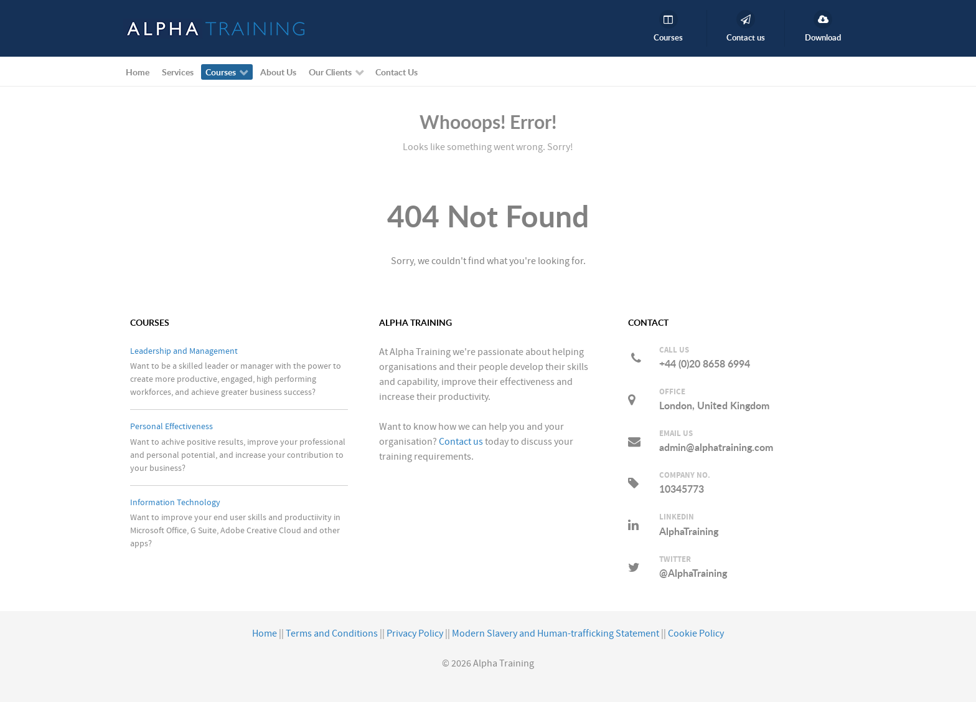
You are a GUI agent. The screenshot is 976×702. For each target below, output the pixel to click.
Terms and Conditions (332, 633)
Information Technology (175, 502)
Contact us (461, 441)
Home (264, 633)
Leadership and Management (184, 351)
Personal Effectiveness (171, 426)
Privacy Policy (415, 633)
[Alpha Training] (214, 28)
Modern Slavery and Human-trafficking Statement (555, 633)
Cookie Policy (696, 633)
